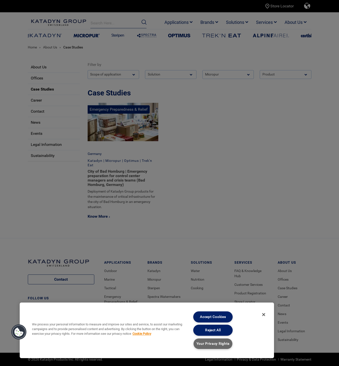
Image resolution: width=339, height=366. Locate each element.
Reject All (213, 330)
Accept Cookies (213, 317)
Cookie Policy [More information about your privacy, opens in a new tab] (141, 334)
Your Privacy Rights (213, 344)
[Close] (263, 314)
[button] (19, 332)
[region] (147, 330)
